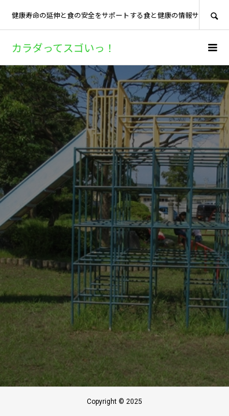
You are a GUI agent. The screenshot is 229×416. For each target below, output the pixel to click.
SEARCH (214, 14)
